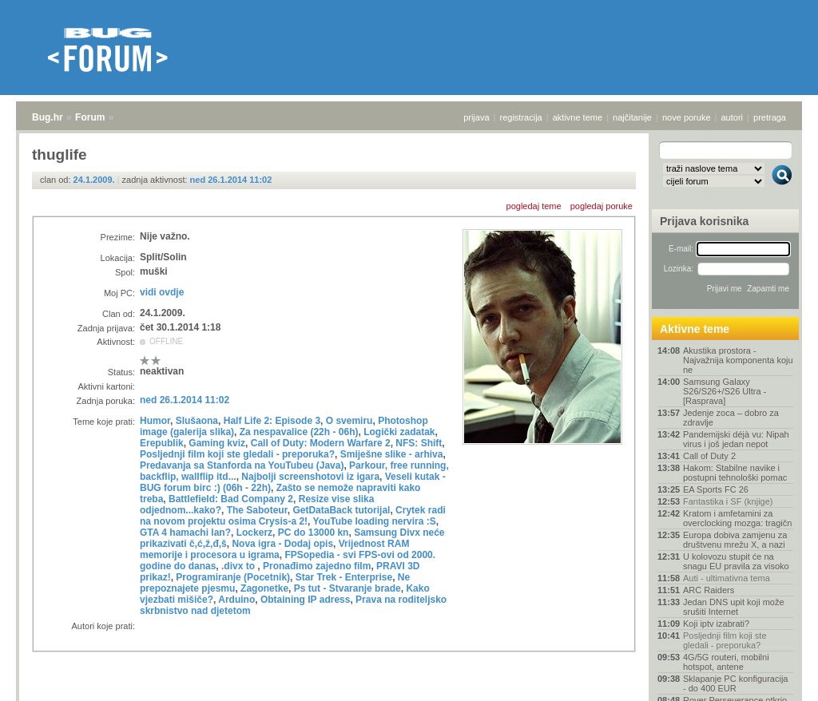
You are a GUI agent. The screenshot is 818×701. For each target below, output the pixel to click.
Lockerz (254, 532)
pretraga (769, 117)
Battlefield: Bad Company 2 (231, 499)
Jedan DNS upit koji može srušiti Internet (733, 606)
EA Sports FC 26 (716, 489)
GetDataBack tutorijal (341, 510)
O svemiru (349, 420)
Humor (155, 420)
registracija (521, 117)
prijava (476, 117)
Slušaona (197, 420)
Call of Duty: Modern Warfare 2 (321, 443)
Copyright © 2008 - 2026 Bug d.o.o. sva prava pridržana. (409, 696)
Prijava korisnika (704, 221)
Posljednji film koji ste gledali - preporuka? (237, 454)
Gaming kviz (217, 443)
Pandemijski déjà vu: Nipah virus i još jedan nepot (736, 439)
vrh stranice (774, 678)
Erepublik (162, 443)
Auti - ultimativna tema (726, 578)
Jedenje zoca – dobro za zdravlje (731, 417)
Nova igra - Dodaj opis (282, 543)
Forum (90, 117)
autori (732, 117)
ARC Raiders (708, 590)
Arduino (236, 599)
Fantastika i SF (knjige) (727, 501)
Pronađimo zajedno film (317, 566)
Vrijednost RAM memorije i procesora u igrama (274, 549)
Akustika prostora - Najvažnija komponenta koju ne (738, 360)
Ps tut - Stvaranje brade (347, 588)
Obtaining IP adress (305, 599)
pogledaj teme (534, 206)
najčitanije (632, 117)
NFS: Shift (418, 443)
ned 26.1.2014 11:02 (231, 179)
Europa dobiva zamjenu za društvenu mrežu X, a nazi (735, 539)
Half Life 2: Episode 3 (272, 420)
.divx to (239, 566)
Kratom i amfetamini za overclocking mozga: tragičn (737, 518)
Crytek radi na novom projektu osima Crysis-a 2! (293, 516)
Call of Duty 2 (709, 456)
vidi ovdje (162, 292)
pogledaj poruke (601, 206)
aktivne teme (577, 117)
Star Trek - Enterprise (344, 577)
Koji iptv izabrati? (716, 623)
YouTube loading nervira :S (374, 521)
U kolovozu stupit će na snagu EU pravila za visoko (736, 561)
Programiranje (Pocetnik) (233, 577)
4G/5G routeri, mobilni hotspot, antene (726, 661)
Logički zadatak (399, 432)
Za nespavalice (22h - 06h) (299, 432)
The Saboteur (257, 510)
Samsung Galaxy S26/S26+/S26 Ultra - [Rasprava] (724, 391)
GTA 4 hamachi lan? (185, 532)
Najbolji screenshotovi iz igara (310, 476)
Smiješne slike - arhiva (391, 454)
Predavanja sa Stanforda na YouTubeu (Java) (241, 465)
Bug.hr (47, 117)
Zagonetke (264, 588)
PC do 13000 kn (313, 532)
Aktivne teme (694, 329)
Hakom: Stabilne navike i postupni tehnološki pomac (735, 472)
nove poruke (686, 117)
